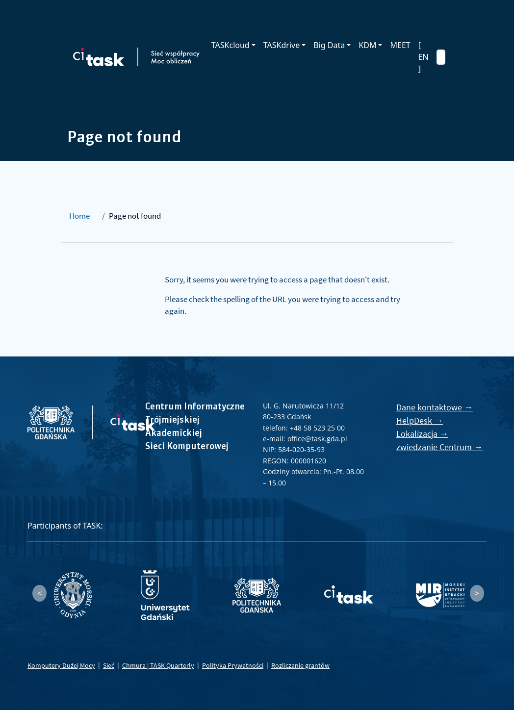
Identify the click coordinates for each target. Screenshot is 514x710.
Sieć (108, 665)
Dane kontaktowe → (434, 407)
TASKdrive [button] (281, 45)
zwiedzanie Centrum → (439, 447)
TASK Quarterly (172, 665)
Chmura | (136, 665)
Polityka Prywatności (232, 665)
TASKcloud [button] (230, 45)
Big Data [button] (329, 45)
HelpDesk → (419, 420)
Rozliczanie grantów (300, 665)
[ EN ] (423, 57)
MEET (400, 45)
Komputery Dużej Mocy (61, 665)
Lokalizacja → (422, 433)
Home (79, 215)
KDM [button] (367, 45)
